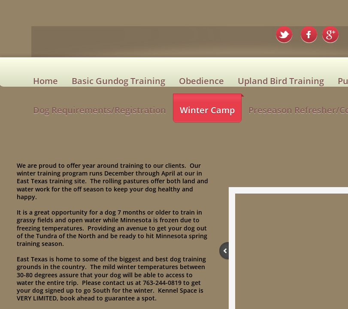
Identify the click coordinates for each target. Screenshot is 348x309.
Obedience (201, 81)
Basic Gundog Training (118, 81)
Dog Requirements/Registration (99, 110)
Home (45, 81)
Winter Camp (207, 110)
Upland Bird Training (281, 81)
